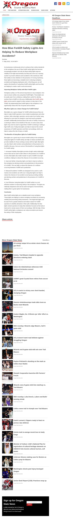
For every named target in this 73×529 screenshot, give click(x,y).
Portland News (12, 10)
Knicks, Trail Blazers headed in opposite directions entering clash (60, 28)
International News (23, 10)
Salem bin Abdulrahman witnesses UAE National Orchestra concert (59, 36)
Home (4, 10)
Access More (45, 240)
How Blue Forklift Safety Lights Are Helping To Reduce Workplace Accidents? (22, 52)
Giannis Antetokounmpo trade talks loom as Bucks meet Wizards (60, 54)
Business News (35, 10)
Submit (29, 504)
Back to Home (5, 15)
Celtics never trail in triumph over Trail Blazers (31, 408)
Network (52, 10)
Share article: (7, 219)
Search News (44, 10)
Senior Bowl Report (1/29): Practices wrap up (30, 481)
